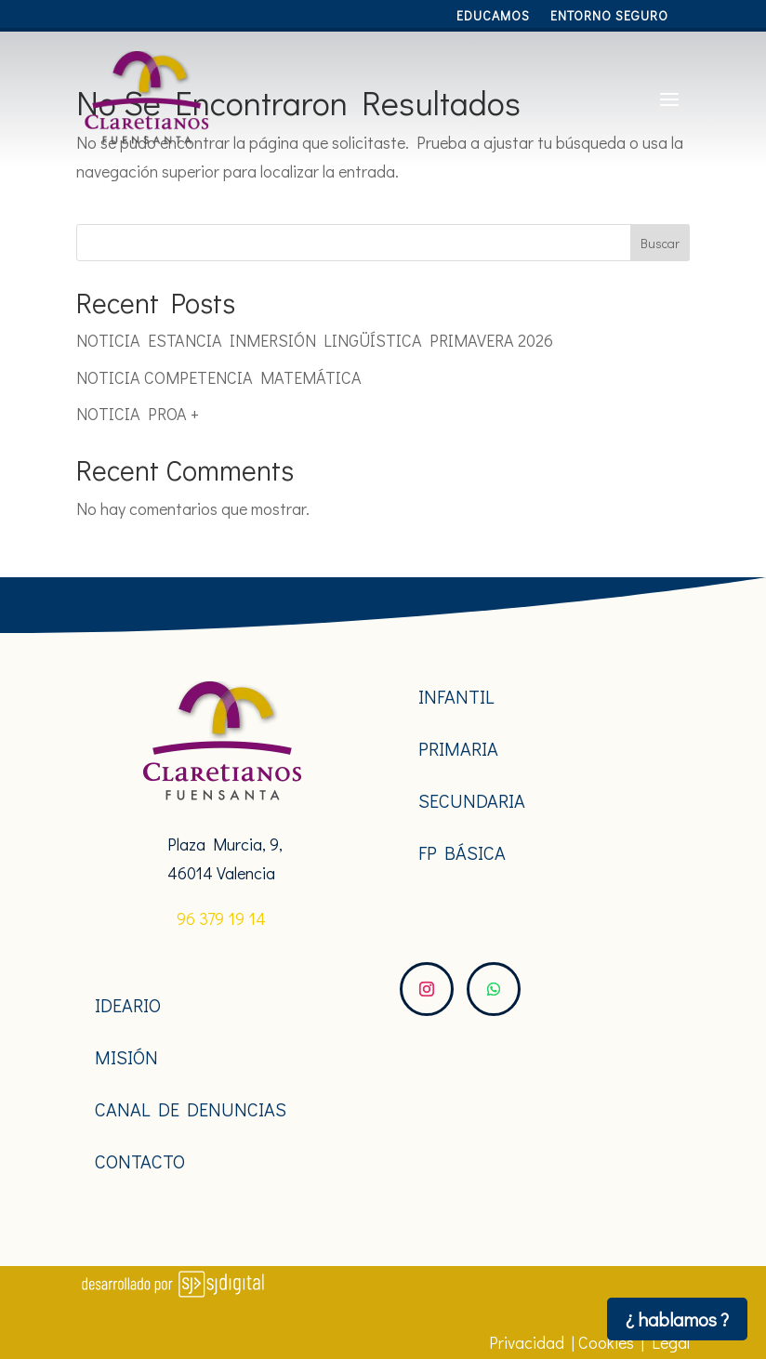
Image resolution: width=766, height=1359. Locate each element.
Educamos (493, 16)
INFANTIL (456, 696)
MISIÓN (126, 1057)
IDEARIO (128, 1005)
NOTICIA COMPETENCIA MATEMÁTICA (219, 377)
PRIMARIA (458, 748)
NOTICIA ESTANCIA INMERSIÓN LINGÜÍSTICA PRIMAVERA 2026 (314, 340)
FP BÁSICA (462, 852)
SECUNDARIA (471, 800)
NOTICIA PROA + (137, 413)
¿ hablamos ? (677, 1319)
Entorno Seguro (609, 16)
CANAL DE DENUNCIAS (190, 1109)
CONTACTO (140, 1161)
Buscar (660, 243)
